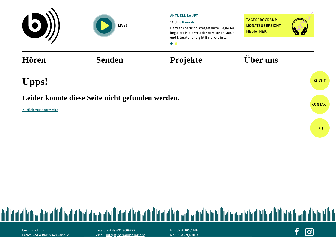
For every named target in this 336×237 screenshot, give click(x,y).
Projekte (186, 60)
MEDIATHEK (256, 31)
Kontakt (320, 104)
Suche (320, 81)
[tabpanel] (204, 26)
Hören (34, 60)
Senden (109, 60)
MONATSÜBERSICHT (263, 25)
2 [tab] (176, 43)
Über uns (261, 60)
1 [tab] (171, 43)
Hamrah (188, 22)
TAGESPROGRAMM (262, 20)
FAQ (319, 128)
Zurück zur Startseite (40, 110)
